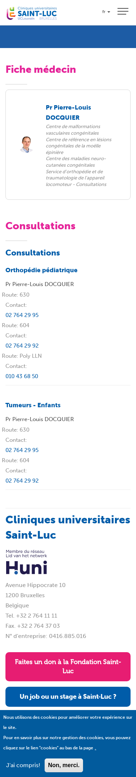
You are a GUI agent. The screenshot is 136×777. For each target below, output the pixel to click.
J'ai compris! (23, 771)
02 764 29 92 (22, 345)
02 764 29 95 (21, 315)
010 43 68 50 (21, 376)
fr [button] (106, 11)
